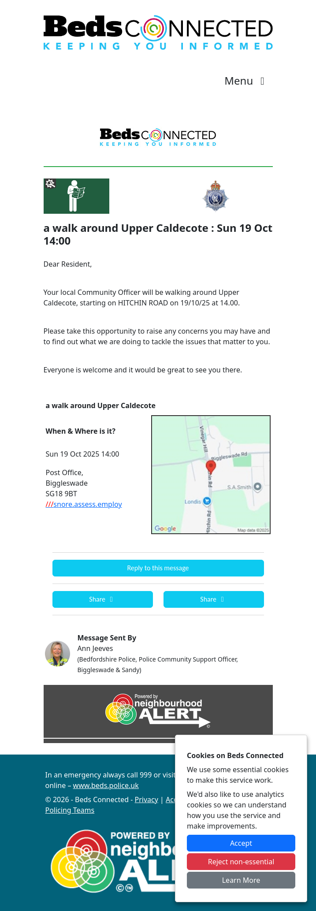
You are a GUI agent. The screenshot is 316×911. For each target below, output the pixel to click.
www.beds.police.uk (106, 785)
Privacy (146, 799)
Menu (246, 80)
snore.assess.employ (84, 504)
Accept (241, 843)
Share (102, 599)
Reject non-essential (241, 861)
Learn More (241, 880)
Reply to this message (158, 568)
